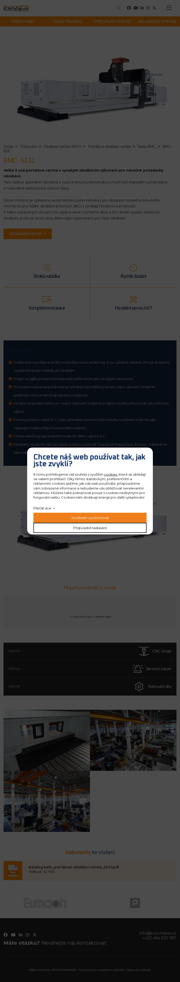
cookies (110, 474)
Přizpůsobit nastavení (90, 528)
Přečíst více (42, 508)
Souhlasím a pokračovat (90, 518)
